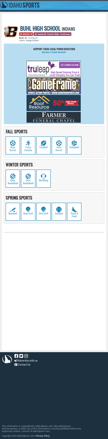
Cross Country (28, 149)
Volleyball (74, 147)
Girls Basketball (28, 182)
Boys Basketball (13, 182)
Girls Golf (43, 213)
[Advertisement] (54, 272)
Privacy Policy (43, 436)
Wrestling (43, 180)
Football (44, 147)
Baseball (12, 213)
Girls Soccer (58, 149)
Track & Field (74, 215)
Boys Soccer (12, 149)
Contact (33, 38)
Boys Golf (28, 213)
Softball (59, 213)
